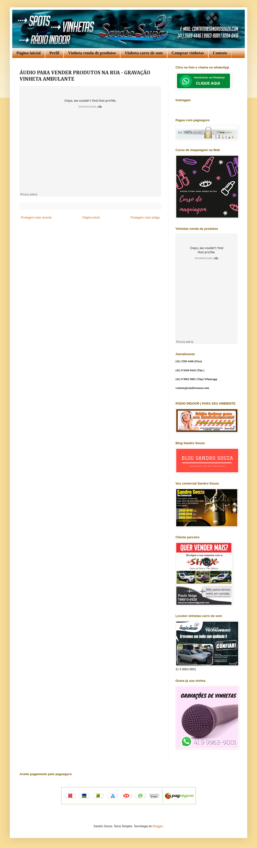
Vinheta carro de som (144, 53)
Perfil (54, 53)
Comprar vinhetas (188, 53)
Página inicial (28, 53)
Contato (220, 53)
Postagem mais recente (36, 217)
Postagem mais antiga (145, 217)
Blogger (158, 826)
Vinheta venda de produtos (92, 53)
